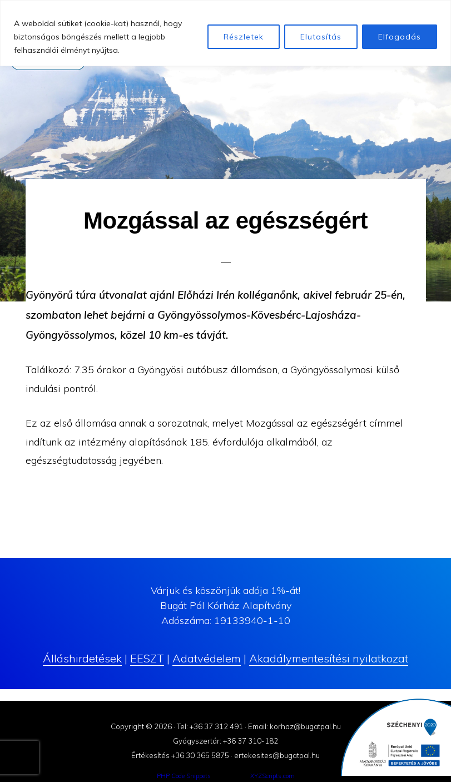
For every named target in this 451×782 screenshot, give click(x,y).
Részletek (244, 37)
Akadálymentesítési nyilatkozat (328, 658)
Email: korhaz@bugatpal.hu (294, 726)
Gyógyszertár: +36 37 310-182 (225, 740)
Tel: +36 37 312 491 (210, 726)
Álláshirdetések (82, 658)
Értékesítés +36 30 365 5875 (180, 755)
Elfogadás (399, 37)
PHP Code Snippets (184, 776)
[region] (225, 33)
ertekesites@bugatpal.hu (277, 755)
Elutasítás (320, 37)
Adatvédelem (206, 658)
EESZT (147, 658)
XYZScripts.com (272, 776)
